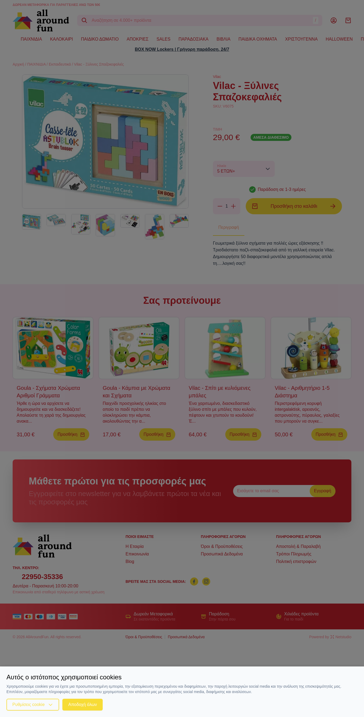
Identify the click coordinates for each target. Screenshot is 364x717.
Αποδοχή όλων (82, 704)
